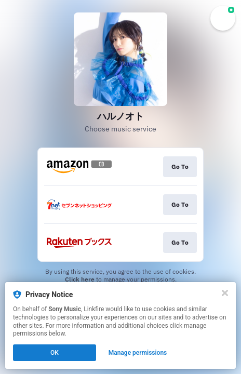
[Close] (225, 293)
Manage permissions (138, 352)
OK (54, 352)
